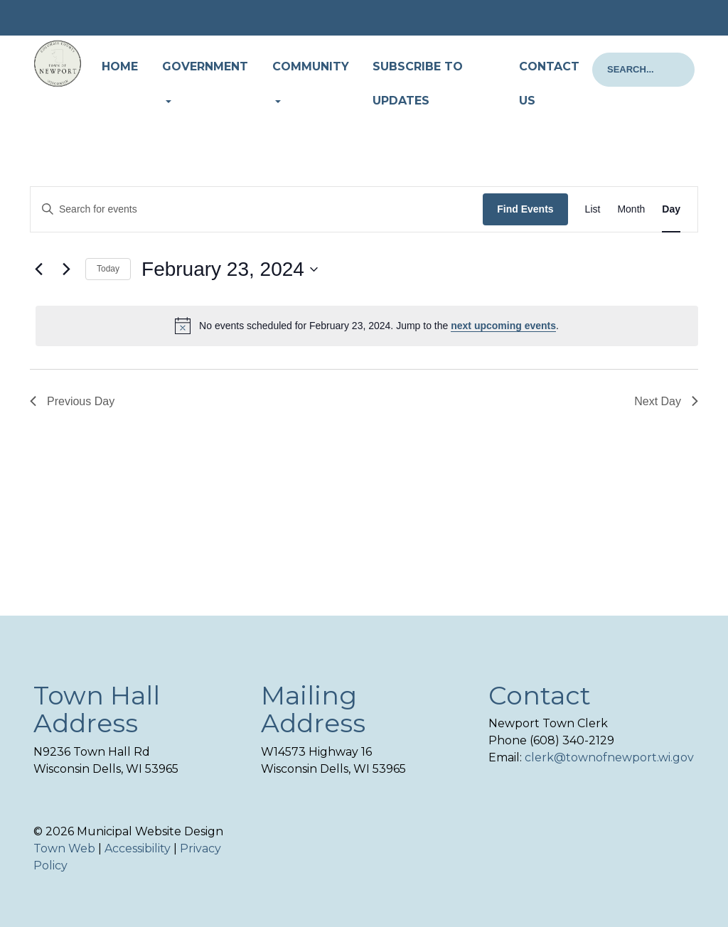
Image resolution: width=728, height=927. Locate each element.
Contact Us (549, 83)
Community (310, 66)
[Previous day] (38, 269)
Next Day (666, 401)
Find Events (525, 209)
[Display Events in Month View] (631, 209)
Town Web (64, 848)
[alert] (367, 325)
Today (108, 269)
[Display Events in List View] (593, 209)
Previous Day (72, 401)
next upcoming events (503, 325)
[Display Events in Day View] (671, 209)
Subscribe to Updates (418, 83)
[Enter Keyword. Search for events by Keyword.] (257, 209)
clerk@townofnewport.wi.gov (609, 757)
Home (120, 66)
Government (205, 66)
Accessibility (138, 848)
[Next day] (66, 269)
